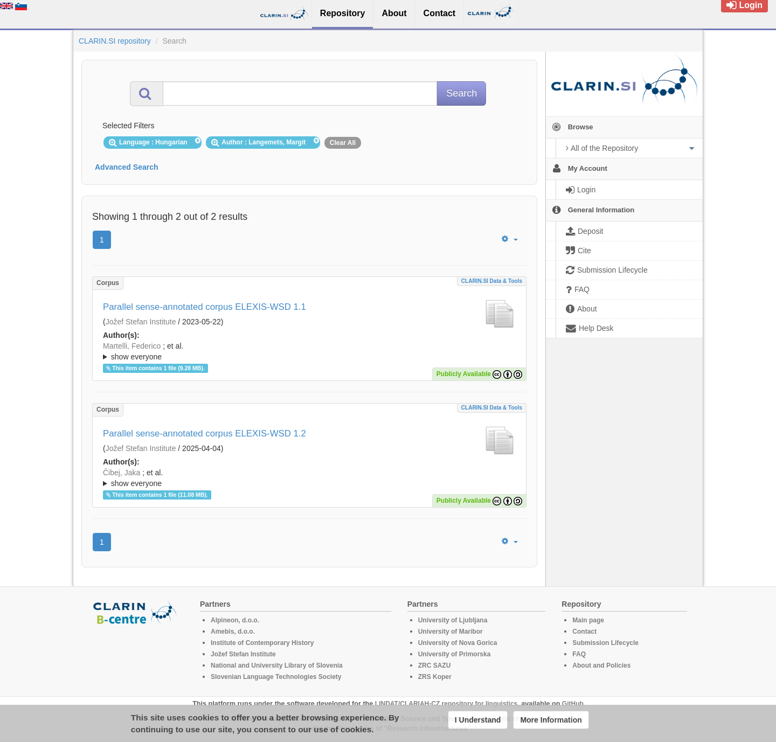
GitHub (573, 704)
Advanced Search (126, 167)
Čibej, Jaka (121, 472)
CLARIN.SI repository (115, 41)
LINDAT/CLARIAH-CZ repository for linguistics (446, 704)
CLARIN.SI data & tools (491, 281)
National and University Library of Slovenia (277, 665)
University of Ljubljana (453, 620)
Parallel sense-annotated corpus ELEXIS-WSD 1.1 (204, 307)
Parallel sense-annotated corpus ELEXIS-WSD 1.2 (204, 433)
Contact (584, 631)
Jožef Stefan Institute (141, 321)
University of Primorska (454, 654)
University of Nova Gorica (457, 643)
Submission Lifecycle (605, 643)
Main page (588, 620)
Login (744, 5)
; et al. (309, 352)
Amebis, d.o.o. (233, 631)
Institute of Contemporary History (262, 643)
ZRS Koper (435, 677)
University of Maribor (450, 631)
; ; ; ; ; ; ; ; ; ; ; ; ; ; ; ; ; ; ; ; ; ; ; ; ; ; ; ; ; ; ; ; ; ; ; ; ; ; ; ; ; (309, 351)
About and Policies (601, 665)
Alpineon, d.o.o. (235, 620)
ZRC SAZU (434, 665)
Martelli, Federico (132, 346)
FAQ (579, 654)
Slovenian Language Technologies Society (276, 677)
